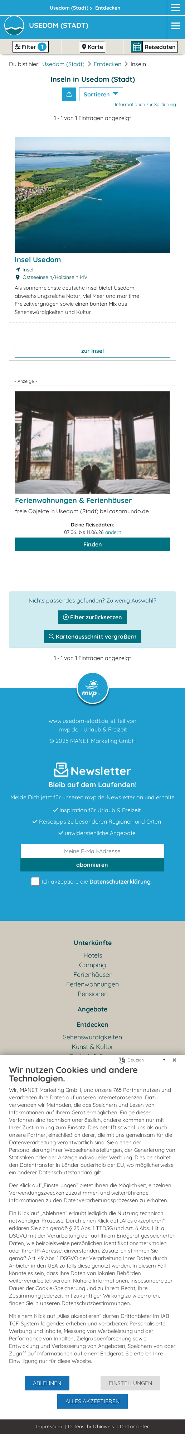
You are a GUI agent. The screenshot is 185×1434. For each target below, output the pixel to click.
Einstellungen (130, 1382)
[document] (92, 1219)
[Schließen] (174, 1060)
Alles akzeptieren (92, 1401)
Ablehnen (47, 1382)
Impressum (49, 1426)
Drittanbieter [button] (134, 1426)
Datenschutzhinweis (91, 1426)
